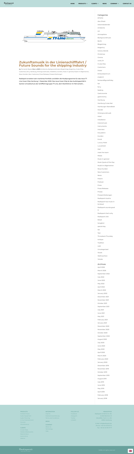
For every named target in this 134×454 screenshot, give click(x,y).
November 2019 (103, 369)
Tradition (101, 243)
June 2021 (101, 313)
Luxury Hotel (102, 142)
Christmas (101, 54)
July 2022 (101, 277)
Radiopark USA (103, 216)
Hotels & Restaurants (26, 432)
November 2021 (103, 300)
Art (99, 31)
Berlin (100, 41)
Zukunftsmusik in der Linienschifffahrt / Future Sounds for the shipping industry (53, 63)
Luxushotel (102, 146)
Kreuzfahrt (101, 133)
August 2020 (102, 339)
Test (99, 233)
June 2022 (101, 280)
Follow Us (75, 411)
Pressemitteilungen (55, 74)
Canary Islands (103, 51)
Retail (100, 220)
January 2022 (102, 293)
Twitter (73, 418)
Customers (22, 71)
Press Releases (44, 74)
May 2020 (101, 349)
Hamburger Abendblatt (106, 106)
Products (82, 3)
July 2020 (101, 342)
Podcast (101, 182)
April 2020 (101, 352)
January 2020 (102, 362)
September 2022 (104, 274)
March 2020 (102, 356)
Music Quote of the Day (106, 162)
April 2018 (101, 392)
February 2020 (103, 359)
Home (73, 3)
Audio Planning (25, 418)
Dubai (100, 70)
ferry (28, 71)
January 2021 (102, 323)
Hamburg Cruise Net (105, 103)
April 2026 (101, 267)
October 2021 (102, 303)
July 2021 (101, 310)
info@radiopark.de (106, 423)
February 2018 (103, 395)
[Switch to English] (130, 451)
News (105, 3)
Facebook (74, 414)
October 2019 (102, 372)
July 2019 (101, 382)
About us (48, 427)
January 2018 (102, 398)
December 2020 (103, 326)
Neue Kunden (23, 74)
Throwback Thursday (105, 236)
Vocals (100, 252)
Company (113, 3)
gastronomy (102, 97)
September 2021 (103, 306)
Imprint (48, 414)
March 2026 (102, 270)
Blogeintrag (64, 69)
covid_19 (101, 60)
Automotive (24, 436)
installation (53, 71)
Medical (22, 438)
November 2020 (103, 329)
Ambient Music (25, 414)
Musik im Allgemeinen (81, 71)
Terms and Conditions (52, 418)
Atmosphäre (102, 34)
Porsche (22, 422)
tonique (100, 239)
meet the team (103, 152)
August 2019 (102, 379)
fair (99, 83)
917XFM (100, 18)
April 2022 (101, 287)
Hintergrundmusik (43, 71)
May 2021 (101, 316)
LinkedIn (73, 420)
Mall (99, 149)
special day (102, 226)
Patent (100, 179)
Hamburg (33, 71)
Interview (101, 129)
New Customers (34, 74)
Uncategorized (103, 249)
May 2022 (101, 283)
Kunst (100, 139)
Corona (100, 57)
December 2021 (103, 297)
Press (100, 185)
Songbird (101, 223)
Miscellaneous (24, 424)
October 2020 (102, 333)
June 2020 (101, 346)
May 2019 (101, 388)
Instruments (102, 126)
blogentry (72, 69)
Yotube (100, 259)
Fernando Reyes (26, 69)
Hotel (99, 116)
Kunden (60, 71)
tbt (99, 230)
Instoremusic (102, 123)
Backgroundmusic (54, 69)
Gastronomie (102, 93)
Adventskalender (104, 24)
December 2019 (103, 365)
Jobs (47, 431)
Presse (100, 192)
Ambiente (44, 69)
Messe (100, 156)
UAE (99, 246)
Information (50, 411)
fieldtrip (100, 90)
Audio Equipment (25, 416)
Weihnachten (102, 256)
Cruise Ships (24, 430)
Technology (49, 429)
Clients (94, 3)
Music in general (68, 71)
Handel (100, 110)
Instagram (74, 416)
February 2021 (103, 320)
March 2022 (102, 290)
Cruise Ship (79, 69)
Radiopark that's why (105, 213)
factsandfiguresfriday (105, 80)
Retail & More (24, 434)
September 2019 (103, 375)
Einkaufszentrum (104, 74)
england (101, 77)
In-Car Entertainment (27, 420)
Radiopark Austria (104, 198)
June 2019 (101, 385)
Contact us (127, 3)
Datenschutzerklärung (52, 416)
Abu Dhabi (101, 21)
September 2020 (104, 336)
